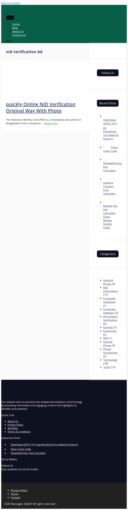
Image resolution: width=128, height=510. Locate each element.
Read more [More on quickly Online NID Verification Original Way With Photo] (51, 123)
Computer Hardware (109, 300)
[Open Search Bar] (8, 41)
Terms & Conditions (19, 431)
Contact (15, 497)
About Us (18, 31)
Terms (15, 494)
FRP (105, 338)
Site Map (13, 428)
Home (16, 24)
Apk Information (110, 289)
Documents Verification (110, 318)
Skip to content (10, 3)
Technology (110, 360)
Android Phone (108, 282)
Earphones (110, 331)
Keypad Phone (107, 343)
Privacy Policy (15, 424)
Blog (15, 28)
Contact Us (19, 35)
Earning (108, 327)
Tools (106, 367)
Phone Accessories (110, 350)
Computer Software (109, 311)
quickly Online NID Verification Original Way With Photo (41, 107)
